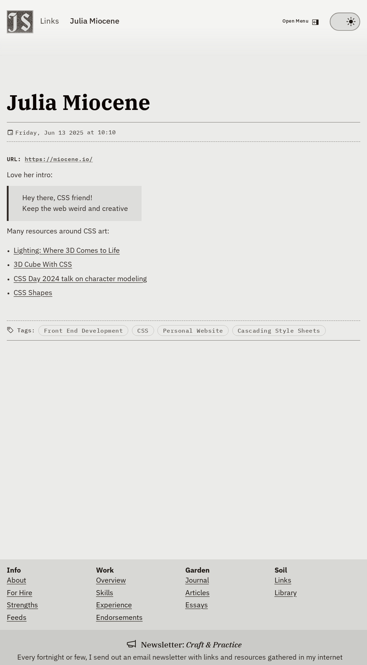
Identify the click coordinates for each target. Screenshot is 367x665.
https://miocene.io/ (59, 159)
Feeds (17, 617)
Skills (104, 593)
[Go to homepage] (20, 21)
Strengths (22, 605)
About (16, 580)
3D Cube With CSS (43, 264)
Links (49, 21)
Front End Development (83, 330)
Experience (114, 605)
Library (286, 593)
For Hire (19, 593)
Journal (197, 580)
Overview (111, 580)
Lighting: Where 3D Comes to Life (67, 250)
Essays (196, 605)
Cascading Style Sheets (279, 330)
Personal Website (193, 330)
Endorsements (119, 617)
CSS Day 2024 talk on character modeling (80, 279)
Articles (197, 593)
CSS (143, 330)
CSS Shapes (33, 293)
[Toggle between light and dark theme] (345, 22)
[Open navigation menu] (299, 22)
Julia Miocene (94, 21)
